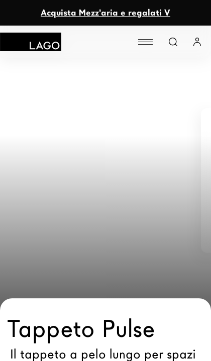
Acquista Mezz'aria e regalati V (105, 13)
